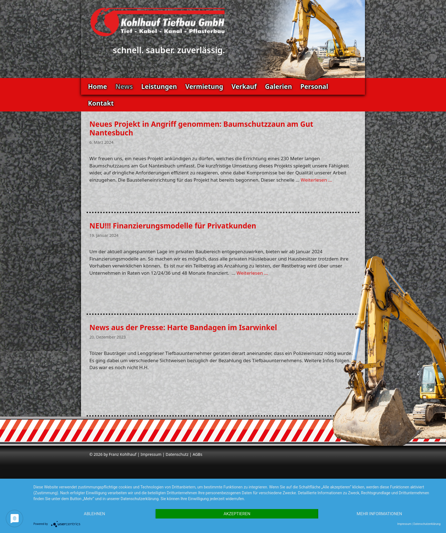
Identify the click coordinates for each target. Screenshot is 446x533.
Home (97, 86)
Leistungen (159, 86)
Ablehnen (94, 513)
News (124, 86)
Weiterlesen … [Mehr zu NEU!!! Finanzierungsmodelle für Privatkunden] (252, 273)
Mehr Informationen (379, 513)
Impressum (151, 454)
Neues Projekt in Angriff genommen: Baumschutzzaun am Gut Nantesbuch (201, 128)
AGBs (197, 454)
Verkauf (243, 86)
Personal (314, 86)
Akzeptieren (237, 513)
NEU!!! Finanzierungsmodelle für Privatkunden (172, 226)
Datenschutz (177, 454)
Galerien (278, 86)
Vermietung (204, 86)
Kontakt (101, 103)
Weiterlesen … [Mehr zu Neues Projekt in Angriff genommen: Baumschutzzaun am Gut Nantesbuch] (316, 180)
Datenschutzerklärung (426, 523)
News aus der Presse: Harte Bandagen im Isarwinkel (183, 327)
